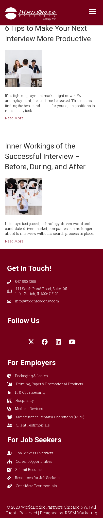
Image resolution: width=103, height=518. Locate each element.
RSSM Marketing (81, 512)
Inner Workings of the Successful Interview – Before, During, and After (45, 156)
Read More (14, 118)
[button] (31, 341)
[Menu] (92, 11)
